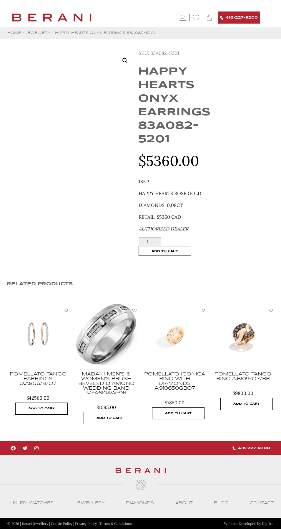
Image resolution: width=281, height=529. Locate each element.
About (184, 503)
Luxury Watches (30, 503)
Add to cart (165, 251)
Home (14, 32)
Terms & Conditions (115, 523)
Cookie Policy (61, 523)
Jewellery (38, 32)
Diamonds (140, 503)
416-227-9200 (239, 18)
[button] (66, 310)
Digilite (268, 523)
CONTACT (262, 503)
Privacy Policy (86, 523)
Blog (221, 503)
